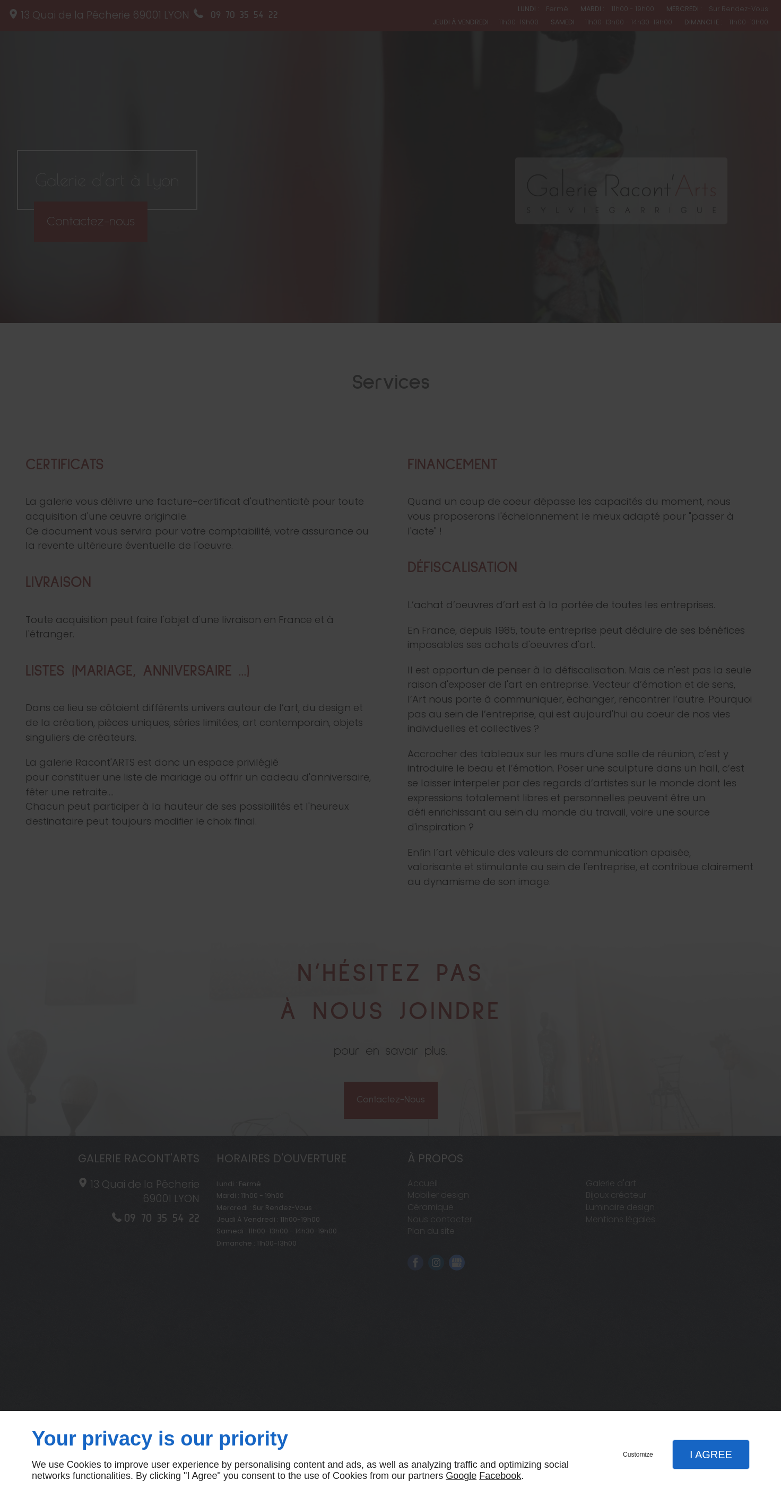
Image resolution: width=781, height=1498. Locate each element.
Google (461, 1475)
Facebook (500, 1475)
